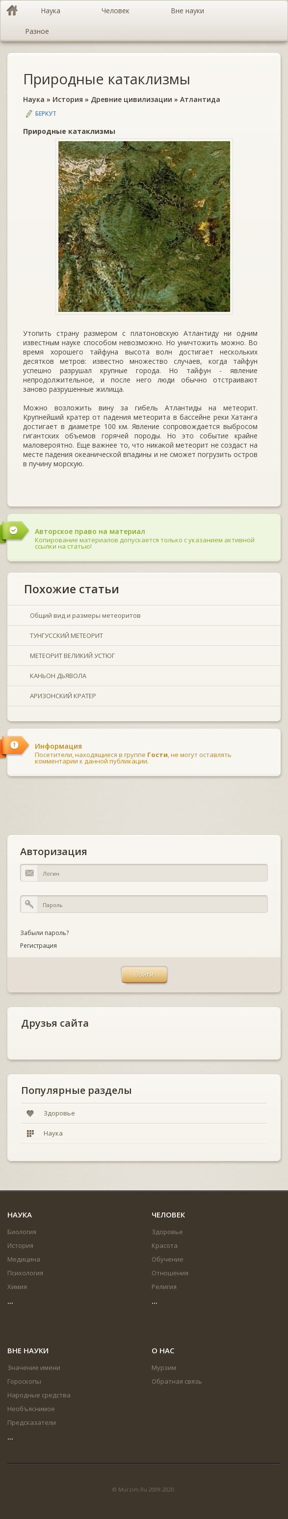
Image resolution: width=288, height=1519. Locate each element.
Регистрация (38, 945)
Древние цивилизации (131, 99)
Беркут (45, 113)
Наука (34, 99)
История (67, 99)
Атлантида (200, 99)
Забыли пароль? (44, 933)
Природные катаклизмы (106, 78)
